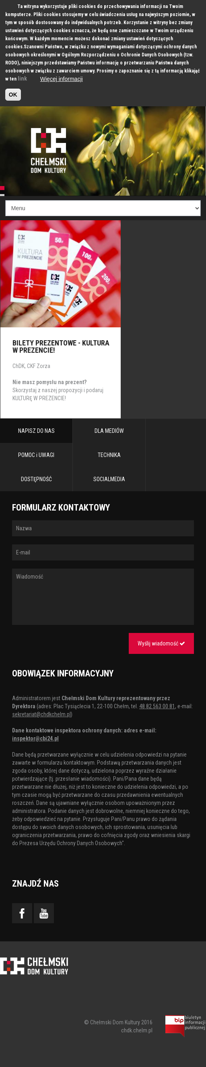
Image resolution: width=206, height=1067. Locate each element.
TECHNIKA (109, 455)
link (22, 78)
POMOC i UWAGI (36, 455)
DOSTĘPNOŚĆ (36, 479)
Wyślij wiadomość (161, 643)
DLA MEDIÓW (109, 431)
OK (13, 94)
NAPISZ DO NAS (36, 431)
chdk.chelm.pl (136, 1030)
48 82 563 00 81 (157, 706)
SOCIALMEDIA (109, 479)
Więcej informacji (61, 79)
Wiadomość (103, 597)
